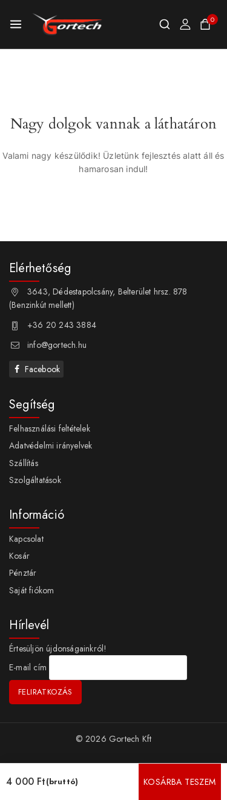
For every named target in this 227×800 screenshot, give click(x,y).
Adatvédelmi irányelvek (50, 445)
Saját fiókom (31, 590)
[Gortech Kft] (67, 24)
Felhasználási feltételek (49, 428)
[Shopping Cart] (209, 24)
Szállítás (23, 463)
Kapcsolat (26, 539)
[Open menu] (15, 24)
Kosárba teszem (179, 782)
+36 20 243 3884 (61, 325)
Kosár (19, 556)
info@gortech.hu (57, 345)
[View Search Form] (165, 24)
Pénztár (22, 573)
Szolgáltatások (35, 480)
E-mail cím (28, 668)
